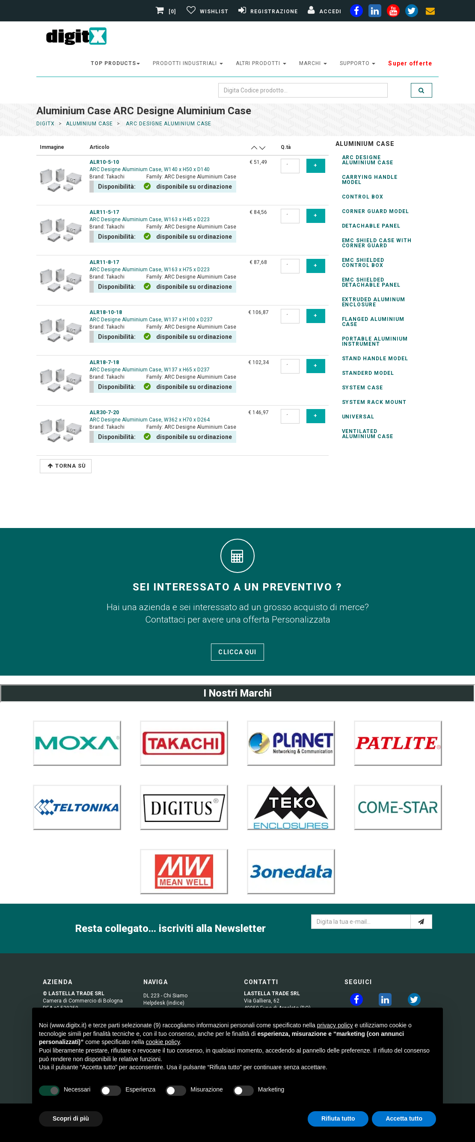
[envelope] (430, 12)
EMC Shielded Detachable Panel (371, 282)
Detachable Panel (371, 226)
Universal (358, 417)
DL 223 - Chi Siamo (165, 996)
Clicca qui (237, 652)
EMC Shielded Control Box (363, 262)
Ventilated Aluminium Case (367, 433)
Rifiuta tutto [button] (338, 1118)
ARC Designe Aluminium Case (367, 160)
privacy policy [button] (335, 1025)
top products (115, 63)
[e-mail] (421, 921)
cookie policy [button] (163, 1041)
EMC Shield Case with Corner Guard (377, 243)
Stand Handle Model (375, 359)
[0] (167, 12)
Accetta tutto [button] (404, 1118)
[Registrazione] (267, 12)
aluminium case (89, 124)
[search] (421, 90)
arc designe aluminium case (167, 124)
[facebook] (356, 12)
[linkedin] (374, 12)
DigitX (45, 124)
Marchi (313, 63)
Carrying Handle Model (370, 179)
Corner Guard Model (375, 211)
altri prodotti (261, 63)
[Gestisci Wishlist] (206, 12)
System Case (362, 388)
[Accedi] (323, 12)
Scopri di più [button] (71, 1118)
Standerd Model (368, 373)
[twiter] (411, 12)
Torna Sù (67, 466)
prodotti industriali (188, 63)
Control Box (363, 197)
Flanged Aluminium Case (373, 321)
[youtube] (393, 12)
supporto (358, 63)
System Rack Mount (374, 402)
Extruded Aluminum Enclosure (373, 302)
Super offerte (410, 63)
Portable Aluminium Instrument (375, 341)
